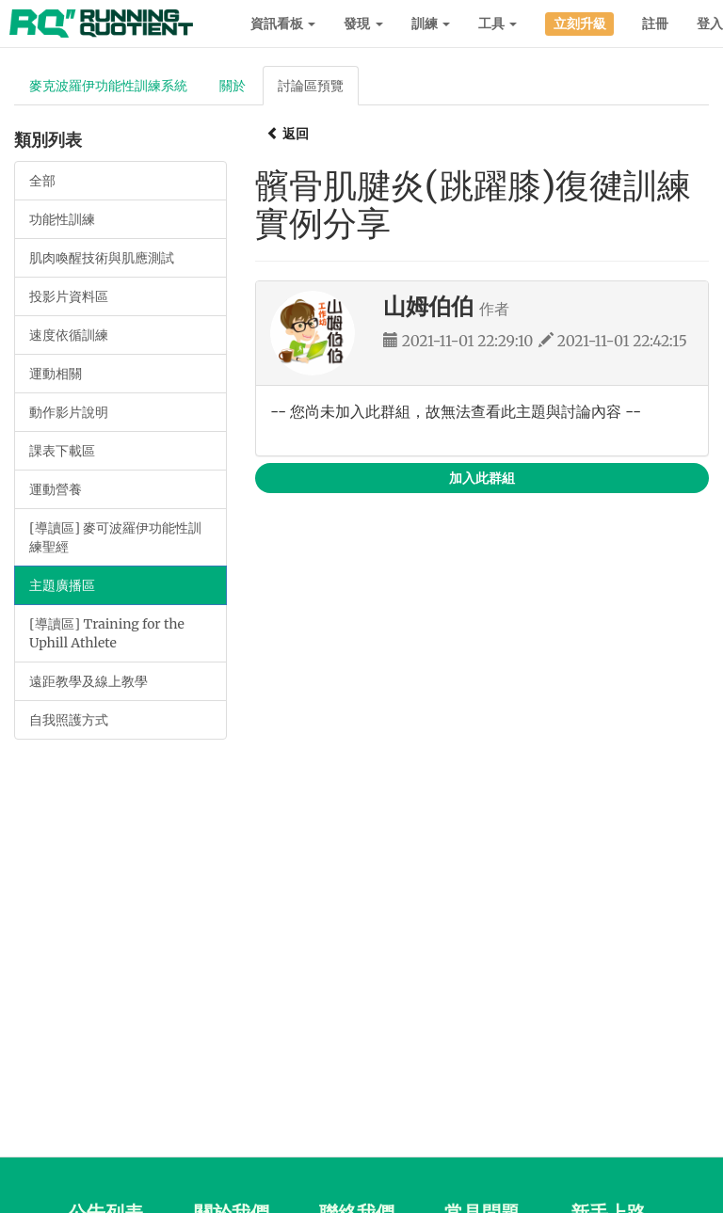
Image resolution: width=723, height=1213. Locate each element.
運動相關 (55, 373)
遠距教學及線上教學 (88, 681)
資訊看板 (282, 23)
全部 (42, 180)
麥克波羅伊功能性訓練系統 (108, 85)
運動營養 (55, 489)
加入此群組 (482, 478)
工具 (497, 23)
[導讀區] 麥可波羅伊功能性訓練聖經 (115, 537)
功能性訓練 (62, 219)
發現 (363, 23)
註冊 (655, 23)
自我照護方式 (68, 719)
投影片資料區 (68, 296)
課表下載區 (62, 450)
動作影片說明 (68, 412)
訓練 (430, 23)
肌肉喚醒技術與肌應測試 (101, 257)
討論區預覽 (311, 85)
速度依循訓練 (68, 335)
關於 (232, 85)
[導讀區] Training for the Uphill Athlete (107, 633)
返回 (287, 133)
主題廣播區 (62, 585)
